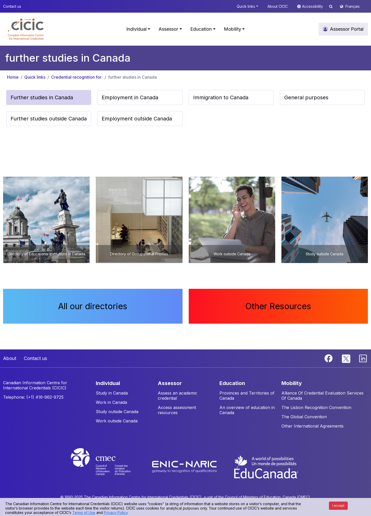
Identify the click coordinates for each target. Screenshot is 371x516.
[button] (25, 29)
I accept (338, 505)
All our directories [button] (92, 306)
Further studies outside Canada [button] (49, 119)
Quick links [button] (246, 6)
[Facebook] (329, 358)
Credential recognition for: (76, 77)
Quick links (34, 77)
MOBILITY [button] (291, 383)
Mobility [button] (232, 29)
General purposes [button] (306, 97)
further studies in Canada (132, 77)
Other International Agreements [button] (312, 426)
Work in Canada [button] (111, 402)
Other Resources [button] (278, 306)
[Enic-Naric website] (185, 466)
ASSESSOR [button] (170, 383)
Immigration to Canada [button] (220, 97)
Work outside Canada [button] (117, 420)
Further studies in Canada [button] (42, 97)
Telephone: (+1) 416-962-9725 (33, 397)
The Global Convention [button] (304, 416)
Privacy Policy (116, 512)
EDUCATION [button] (232, 383)
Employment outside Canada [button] (137, 119)
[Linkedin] (363, 358)
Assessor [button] (168, 29)
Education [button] (201, 29)
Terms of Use (83, 512)
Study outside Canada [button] (117, 411)
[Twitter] (346, 358)
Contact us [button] (12, 6)
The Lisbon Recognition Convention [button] (316, 407)
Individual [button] (136, 29)
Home (13, 77)
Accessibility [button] (313, 6)
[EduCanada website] (265, 466)
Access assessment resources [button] (177, 410)
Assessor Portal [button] (347, 29)
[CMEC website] (107, 466)
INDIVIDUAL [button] (108, 383)
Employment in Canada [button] (130, 97)
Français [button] (352, 6)
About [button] (9, 358)
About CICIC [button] (277, 6)
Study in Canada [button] (112, 393)
